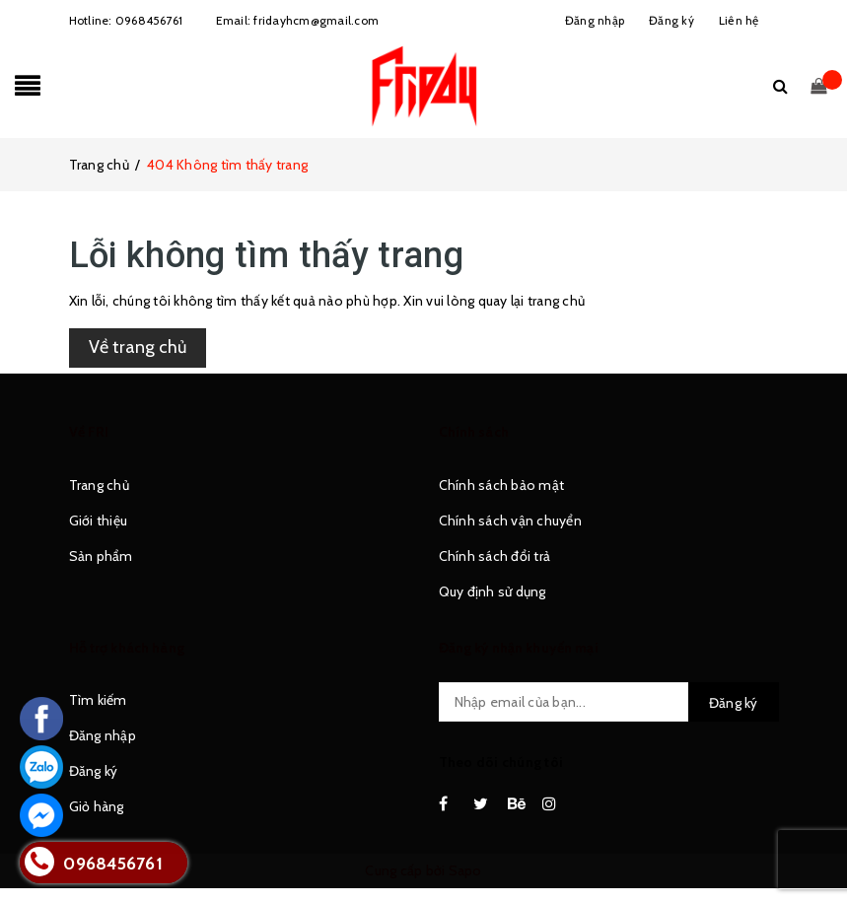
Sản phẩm (101, 556)
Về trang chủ (137, 347)
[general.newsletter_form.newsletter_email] (609, 702)
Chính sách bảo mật (502, 485)
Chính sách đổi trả (495, 556)
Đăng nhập (102, 735)
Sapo (465, 870)
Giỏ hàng (96, 806)
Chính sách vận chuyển (510, 520)
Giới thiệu (98, 520)
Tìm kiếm (98, 700)
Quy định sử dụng (492, 591)
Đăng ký (93, 771)
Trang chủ (99, 485)
